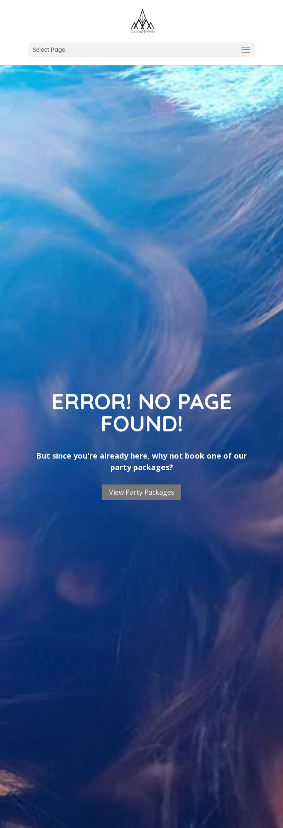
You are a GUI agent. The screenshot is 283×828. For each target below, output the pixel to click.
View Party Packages (141, 492)
